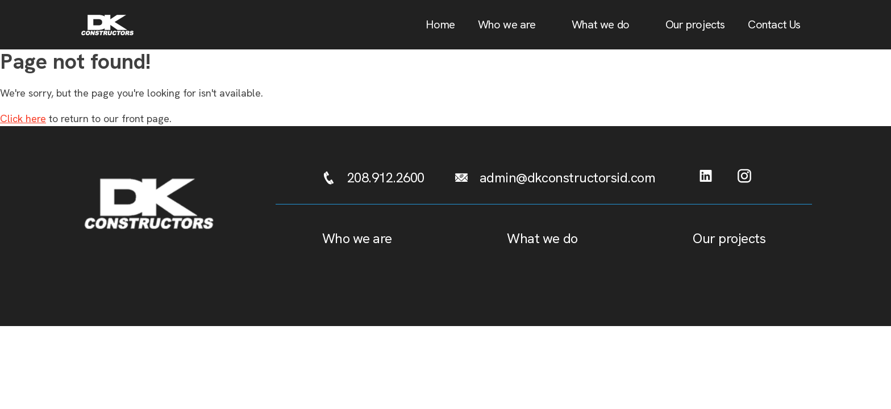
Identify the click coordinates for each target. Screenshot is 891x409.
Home (440, 24)
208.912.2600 (385, 177)
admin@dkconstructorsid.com (568, 177)
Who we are (507, 24)
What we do (601, 24)
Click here (23, 118)
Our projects (695, 24)
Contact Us (774, 24)
